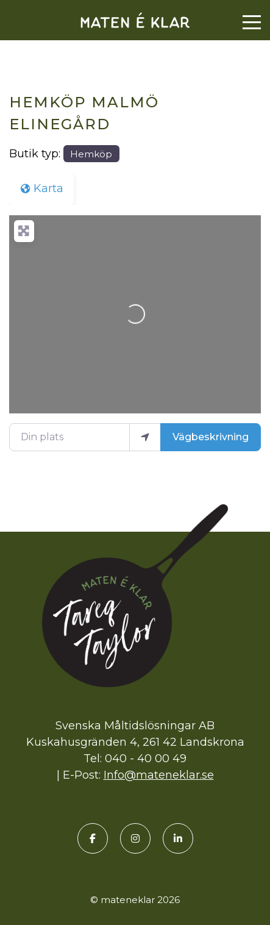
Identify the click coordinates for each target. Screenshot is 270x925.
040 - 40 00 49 (146, 758)
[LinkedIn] (178, 838)
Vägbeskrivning (210, 437)
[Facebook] (92, 838)
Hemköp (91, 154)
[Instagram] (135, 838)
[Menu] (252, 22)
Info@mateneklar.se (159, 775)
